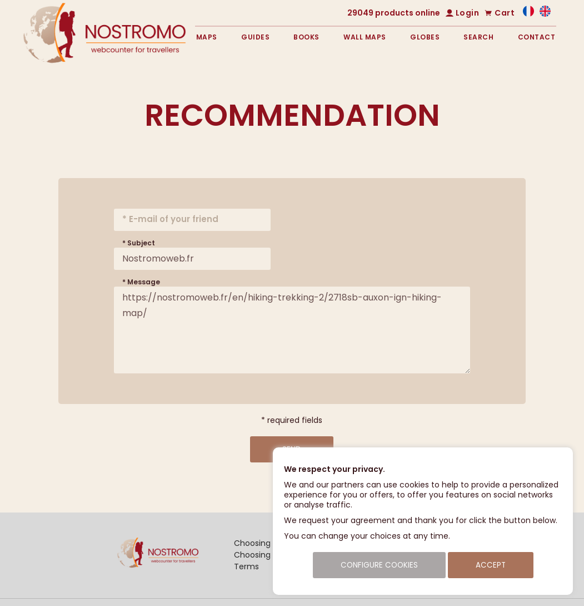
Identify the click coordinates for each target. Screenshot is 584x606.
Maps (206, 37)
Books (306, 37)
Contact (537, 37)
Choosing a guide (268, 554)
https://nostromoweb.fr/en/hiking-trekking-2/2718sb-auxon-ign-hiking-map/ (292, 330)
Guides (255, 37)
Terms (246, 566)
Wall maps (364, 37)
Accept (491, 565)
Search (478, 37)
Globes (425, 37)
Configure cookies (379, 565)
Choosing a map (266, 543)
